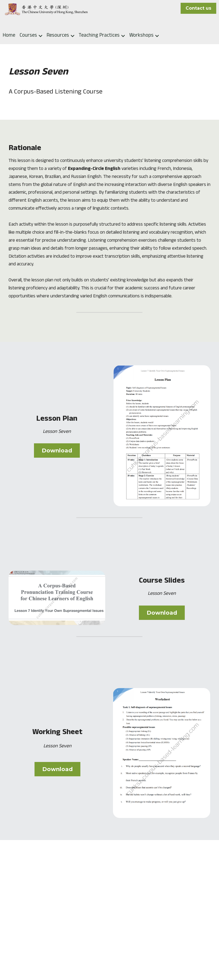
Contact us (198, 8)
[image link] (162, 440)
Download (57, 456)
